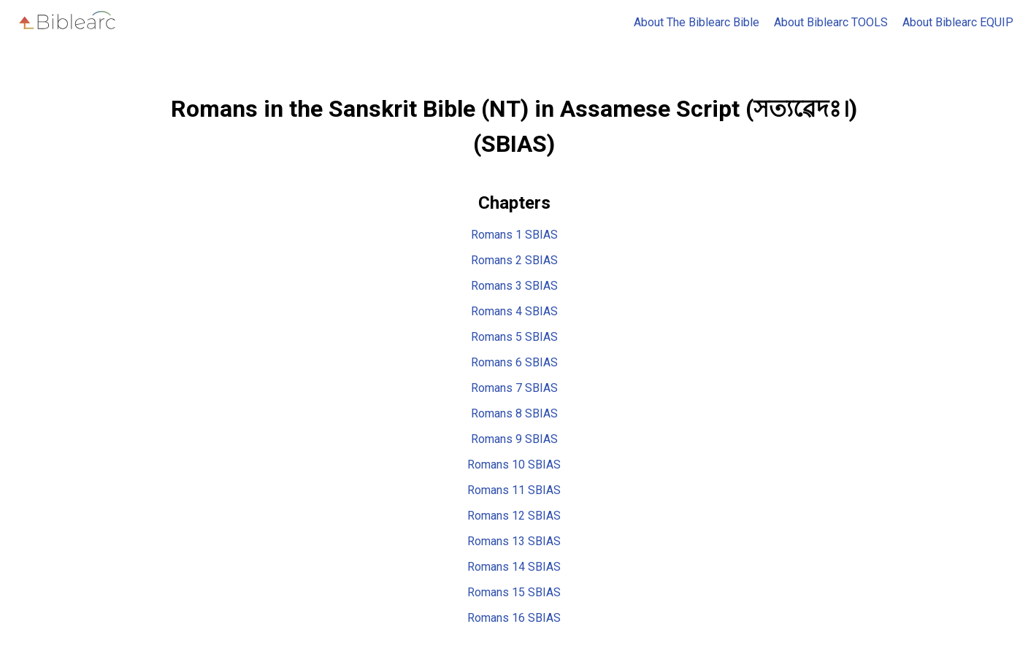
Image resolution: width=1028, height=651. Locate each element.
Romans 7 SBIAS (514, 388)
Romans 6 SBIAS (514, 362)
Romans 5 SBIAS (514, 337)
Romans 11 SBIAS (514, 490)
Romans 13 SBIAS (514, 541)
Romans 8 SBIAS (514, 413)
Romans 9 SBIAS (514, 439)
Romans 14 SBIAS (514, 567)
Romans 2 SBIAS (514, 260)
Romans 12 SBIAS (514, 516)
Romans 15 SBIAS (514, 592)
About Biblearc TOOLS (831, 22)
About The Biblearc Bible (696, 22)
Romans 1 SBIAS (514, 235)
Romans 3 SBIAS (514, 286)
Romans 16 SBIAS (514, 618)
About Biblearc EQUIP (957, 22)
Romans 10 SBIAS (514, 464)
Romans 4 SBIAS (514, 311)
